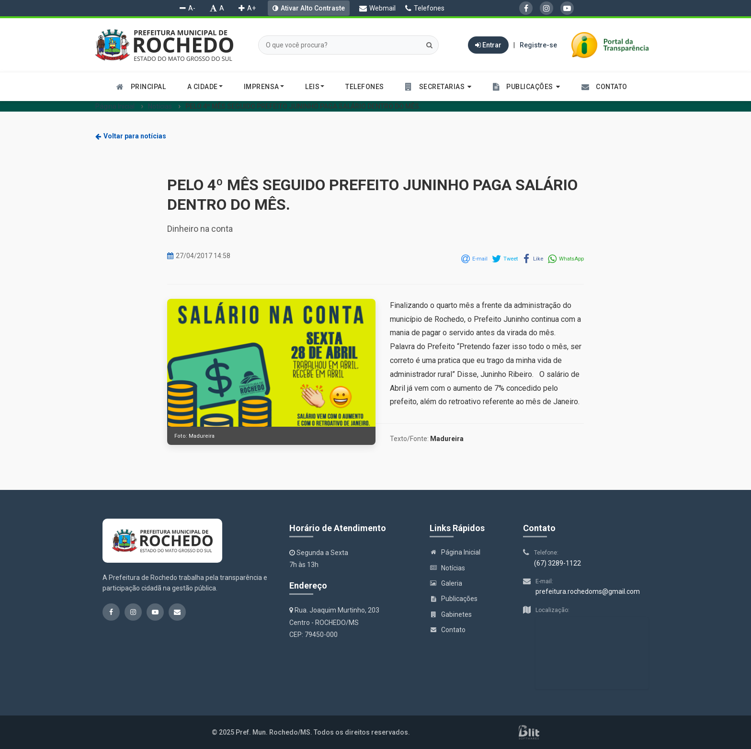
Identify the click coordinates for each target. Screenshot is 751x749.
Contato (448, 630)
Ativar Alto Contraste (313, 8)
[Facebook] (526, 8)
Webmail (377, 8)
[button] (438, 86)
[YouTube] (567, 8)
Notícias (160, 106)
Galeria (446, 583)
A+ (247, 8)
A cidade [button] (205, 87)
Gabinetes (451, 614)
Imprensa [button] (264, 87)
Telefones (424, 8)
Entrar (488, 45)
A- (187, 8)
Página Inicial (115, 106)
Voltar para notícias (130, 136)
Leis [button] (314, 87)
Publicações (454, 598)
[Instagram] (546, 8)
